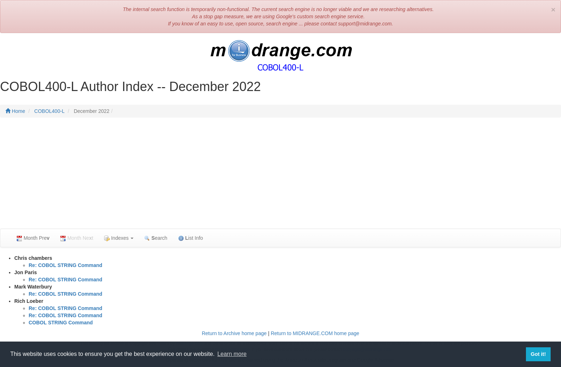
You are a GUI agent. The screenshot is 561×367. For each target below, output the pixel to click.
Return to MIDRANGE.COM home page (315, 333)
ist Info (190, 238)
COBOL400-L (49, 111)
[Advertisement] (280, 175)
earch (155, 238)
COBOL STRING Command (61, 322)
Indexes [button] (119, 238)
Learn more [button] (232, 354)
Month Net (76, 238)
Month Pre (32, 238)
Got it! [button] (538, 354)
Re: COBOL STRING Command (65, 265)
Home (15, 111)
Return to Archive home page (234, 333)
